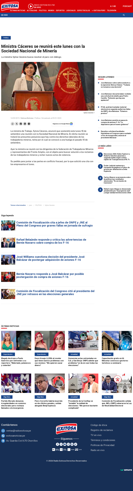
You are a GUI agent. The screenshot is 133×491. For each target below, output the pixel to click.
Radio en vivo (98, 450)
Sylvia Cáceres (50, 205)
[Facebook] (57, 444)
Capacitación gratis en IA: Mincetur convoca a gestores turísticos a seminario (115, 360)
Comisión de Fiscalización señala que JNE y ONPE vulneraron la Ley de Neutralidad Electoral (117, 403)
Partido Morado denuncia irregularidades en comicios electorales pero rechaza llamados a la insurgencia (13, 404)
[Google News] (72, 444)
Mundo (51, 10)
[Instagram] (68, 444)
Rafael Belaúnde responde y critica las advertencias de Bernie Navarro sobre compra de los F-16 (51, 241)
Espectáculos (83, 10)
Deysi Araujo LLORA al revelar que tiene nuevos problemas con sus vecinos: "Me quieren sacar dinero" (49, 361)
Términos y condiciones (103, 440)
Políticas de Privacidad (102, 445)
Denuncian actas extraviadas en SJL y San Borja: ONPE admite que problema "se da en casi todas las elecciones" (83, 361)
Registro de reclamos (102, 430)
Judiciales (71, 10)
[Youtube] (64, 444)
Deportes (60, 10)
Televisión (111, 10)
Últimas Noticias (17, 10)
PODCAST (127, 6)
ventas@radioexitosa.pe (18, 430)
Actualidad (32, 10)
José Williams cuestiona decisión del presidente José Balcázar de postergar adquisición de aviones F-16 (50, 258)
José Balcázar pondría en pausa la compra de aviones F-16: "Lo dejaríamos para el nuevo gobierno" (114, 122)
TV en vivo (96, 435)
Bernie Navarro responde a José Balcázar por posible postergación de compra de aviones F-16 (50, 275)
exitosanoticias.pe (15, 435)
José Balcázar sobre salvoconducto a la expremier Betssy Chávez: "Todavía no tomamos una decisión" (115, 85)
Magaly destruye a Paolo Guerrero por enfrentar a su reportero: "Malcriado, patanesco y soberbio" (16, 361)
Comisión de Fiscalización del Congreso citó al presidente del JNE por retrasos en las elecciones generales (55, 292)
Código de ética (99, 425)
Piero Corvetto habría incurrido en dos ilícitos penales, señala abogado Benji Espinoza (48, 403)
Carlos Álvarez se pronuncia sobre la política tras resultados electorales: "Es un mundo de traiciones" (117, 180)
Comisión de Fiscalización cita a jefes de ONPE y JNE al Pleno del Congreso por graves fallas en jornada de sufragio (54, 224)
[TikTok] (75, 444)
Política (42, 10)
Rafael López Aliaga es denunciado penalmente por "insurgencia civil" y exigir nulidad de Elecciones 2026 (117, 191)
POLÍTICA (38, 205)
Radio (12, 20)
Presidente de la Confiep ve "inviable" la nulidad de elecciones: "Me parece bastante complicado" (83, 404)
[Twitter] (61, 444)
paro (30, 205)
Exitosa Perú (99, 10)
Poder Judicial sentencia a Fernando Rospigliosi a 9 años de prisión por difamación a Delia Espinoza (117, 168)
